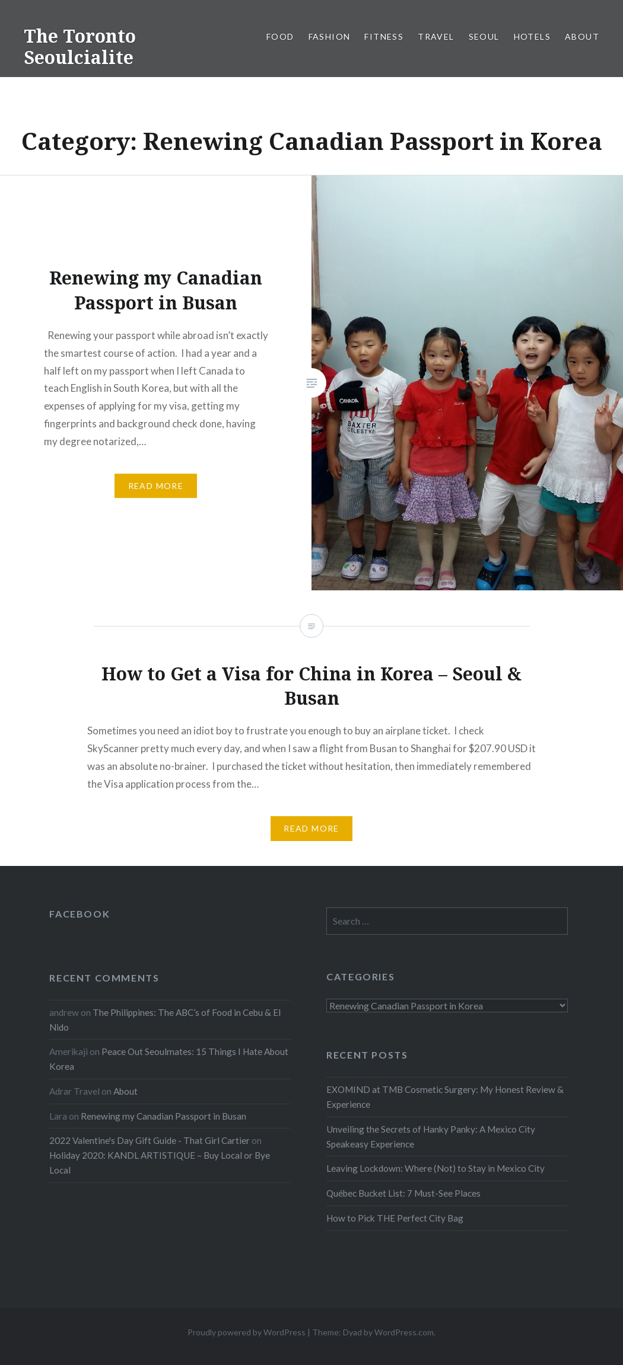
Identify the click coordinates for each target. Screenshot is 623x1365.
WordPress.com (404, 1332)
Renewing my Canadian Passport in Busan (163, 1116)
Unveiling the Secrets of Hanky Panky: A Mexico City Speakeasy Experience (430, 1136)
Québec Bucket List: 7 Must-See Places (403, 1193)
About (582, 36)
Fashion (330, 36)
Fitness (383, 36)
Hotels (532, 36)
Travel (436, 36)
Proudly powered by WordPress (246, 1332)
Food (280, 36)
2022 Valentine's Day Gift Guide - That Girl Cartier (149, 1140)
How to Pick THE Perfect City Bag (394, 1218)
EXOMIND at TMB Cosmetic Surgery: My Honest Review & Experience (445, 1097)
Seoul (484, 36)
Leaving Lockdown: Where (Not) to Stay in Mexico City (435, 1168)
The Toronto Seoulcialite (80, 46)
